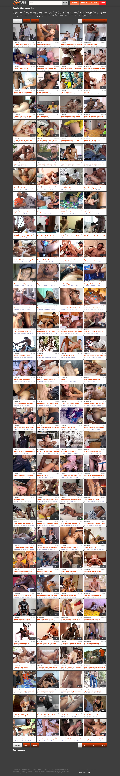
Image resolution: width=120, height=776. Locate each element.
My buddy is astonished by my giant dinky (24, 44)
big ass (76, 16)
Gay (94, 70)
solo (66, 14)
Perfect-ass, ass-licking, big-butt (22, 379)
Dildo (52, 621)
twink (96, 12)
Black (93, 46)
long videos (94, 2)
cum (26, 14)
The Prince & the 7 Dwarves (68, 427)
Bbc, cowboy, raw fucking (90, 44)
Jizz (103, 70)
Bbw (27, 118)
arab (51, 12)
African (17, 94)
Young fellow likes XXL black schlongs (24, 188)
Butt (98, 309)
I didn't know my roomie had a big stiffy (94, 523)
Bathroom (47, 309)
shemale (69, 12)
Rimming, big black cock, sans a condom (47, 523)
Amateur (41, 46)
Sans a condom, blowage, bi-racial (22, 332)
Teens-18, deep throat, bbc (67, 356)
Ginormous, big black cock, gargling (70, 403)
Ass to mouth (46, 94)
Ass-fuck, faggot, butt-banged (68, 571)
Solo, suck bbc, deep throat (44, 260)
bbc (27, 12)
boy (46, 16)
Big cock (54, 46)
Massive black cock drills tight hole (70, 140)
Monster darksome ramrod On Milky (23, 140)
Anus (51, 501)
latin (62, 16)
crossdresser (72, 14)
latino (45, 12)
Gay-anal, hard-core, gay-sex (91, 499)
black (21, 12)
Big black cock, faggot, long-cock (92, 188)
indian (40, 12)
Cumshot (101, 94)
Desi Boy (86, 92)
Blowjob (71, 237)
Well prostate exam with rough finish (47, 68)
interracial (33, 12)
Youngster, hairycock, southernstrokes (47, 547)
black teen (103, 12)
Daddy (76, 46)
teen (57, 16)
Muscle (99, 357)
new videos (84, 2)
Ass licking (74, 189)
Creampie (102, 501)
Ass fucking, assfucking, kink (44, 571)
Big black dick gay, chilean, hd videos (70, 284)
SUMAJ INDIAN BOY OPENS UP (92, 619)
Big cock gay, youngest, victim (45, 308)
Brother (71, 46)
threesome (69, 16)
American (24, 70)
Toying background (42, 212)
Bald (21, 214)
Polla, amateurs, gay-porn (44, 44)
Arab (44, 597)
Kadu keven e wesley (42, 475)
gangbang (40, 16)
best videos (75, 2)
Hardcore (99, 573)
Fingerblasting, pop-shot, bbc (68, 595)
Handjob (99, 261)
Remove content (82, 772)
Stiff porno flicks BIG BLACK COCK (23, 116)
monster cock (46, 14)
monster (32, 14)
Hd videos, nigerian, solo (90, 212)
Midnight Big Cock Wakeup (68, 212)
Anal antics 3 (40, 356)
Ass (20, 46)
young (16, 16)
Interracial (48, 357)
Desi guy (63, 379)
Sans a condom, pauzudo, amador (69, 547)
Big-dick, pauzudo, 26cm (90, 547)
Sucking (75, 405)
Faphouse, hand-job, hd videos (92, 260)
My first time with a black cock (68, 451)
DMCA (89, 772)
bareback (32, 16)
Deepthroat (31, 549)
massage (81, 14)
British (77, 237)
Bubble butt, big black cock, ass (92, 308)
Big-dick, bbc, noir (41, 284)
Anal (16, 46)
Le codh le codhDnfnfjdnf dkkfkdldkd (23, 475)
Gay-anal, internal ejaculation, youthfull (47, 739)
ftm (87, 14)
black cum (93, 14)
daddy (75, 12)
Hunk (98, 70)
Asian (33, 94)
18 (62, 357)
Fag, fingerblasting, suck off (21, 212)
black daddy (24, 16)
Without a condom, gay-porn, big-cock (70, 116)
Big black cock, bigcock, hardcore (92, 571)
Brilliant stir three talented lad (92, 140)
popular (17, 21)
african (97, 16)
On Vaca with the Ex (42, 92)
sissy (56, 12)
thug (91, 16)
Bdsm (32, 118)
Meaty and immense (42, 116)
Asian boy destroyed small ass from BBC (94, 236)
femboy (82, 12)
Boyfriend (55, 166)
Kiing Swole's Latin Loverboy (21, 643)
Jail (103, 477)
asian (60, 14)
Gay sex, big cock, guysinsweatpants (93, 116)
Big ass (25, 46)
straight (54, 14)
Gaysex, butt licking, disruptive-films (46, 164)
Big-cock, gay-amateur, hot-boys (22, 356)
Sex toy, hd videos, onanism (21, 68)
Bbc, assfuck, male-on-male (21, 667)
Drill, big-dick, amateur (67, 92)
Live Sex (103, 2)
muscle (100, 14)
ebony (38, 14)
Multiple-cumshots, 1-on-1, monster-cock (48, 332)
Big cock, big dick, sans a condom (45, 691)
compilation (84, 16)
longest (35, 21)
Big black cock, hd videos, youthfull (70, 236)
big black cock (18, 14)
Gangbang (71, 261)
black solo (89, 12)
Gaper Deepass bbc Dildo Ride (45, 619)
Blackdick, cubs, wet (19, 499)
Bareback (47, 46)
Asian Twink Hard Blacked (67, 188)
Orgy (54, 357)
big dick (52, 16)
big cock (62, 12)
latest (26, 21)
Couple (28, 381)
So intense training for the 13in (92, 643)
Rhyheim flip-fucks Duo (20, 164)
